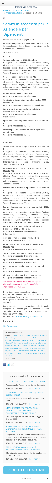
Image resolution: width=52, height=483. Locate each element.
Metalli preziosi (29, 343)
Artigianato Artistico (14, 13)
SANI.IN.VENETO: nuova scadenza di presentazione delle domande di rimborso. (23, 448)
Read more (34, 388)
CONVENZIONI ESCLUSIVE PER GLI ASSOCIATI (25, 381)
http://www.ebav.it (10, 326)
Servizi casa (28, 353)
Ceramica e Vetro (30, 335)
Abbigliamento (16, 338)
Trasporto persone (10, 351)
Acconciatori (39, 338)
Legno (37, 343)
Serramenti (41, 345)
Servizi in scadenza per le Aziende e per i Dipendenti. (26, 29)
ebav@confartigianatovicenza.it (29, 316)
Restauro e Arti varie (11, 348)
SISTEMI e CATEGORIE (20, 10)
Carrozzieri (8, 340)
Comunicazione (18, 335)
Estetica (34, 345)
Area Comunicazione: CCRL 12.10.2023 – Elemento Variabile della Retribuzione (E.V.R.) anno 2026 (24, 429)
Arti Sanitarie (23, 340)
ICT (23, 353)
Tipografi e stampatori (38, 348)
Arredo (32, 338)
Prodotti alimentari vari (12, 345)
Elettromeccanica (25, 348)
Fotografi (16, 340)
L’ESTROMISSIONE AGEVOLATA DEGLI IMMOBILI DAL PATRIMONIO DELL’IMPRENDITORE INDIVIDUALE (22, 410)
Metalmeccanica (17, 343)
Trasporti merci (26, 345)
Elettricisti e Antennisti (25, 351)
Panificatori (25, 338)
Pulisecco (42, 343)
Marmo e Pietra (15, 353)
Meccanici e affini (34, 340)
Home (5, 10)
